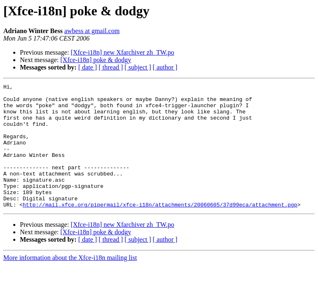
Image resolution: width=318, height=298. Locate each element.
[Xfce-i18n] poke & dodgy (95, 59)
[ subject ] (138, 67)
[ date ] (87, 67)
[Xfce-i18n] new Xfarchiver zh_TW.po (122, 52)
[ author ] (165, 67)
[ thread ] (111, 67)
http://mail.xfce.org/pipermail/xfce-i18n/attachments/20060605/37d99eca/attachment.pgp (160, 229)
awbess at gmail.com (92, 30)
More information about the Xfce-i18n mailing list (70, 282)
